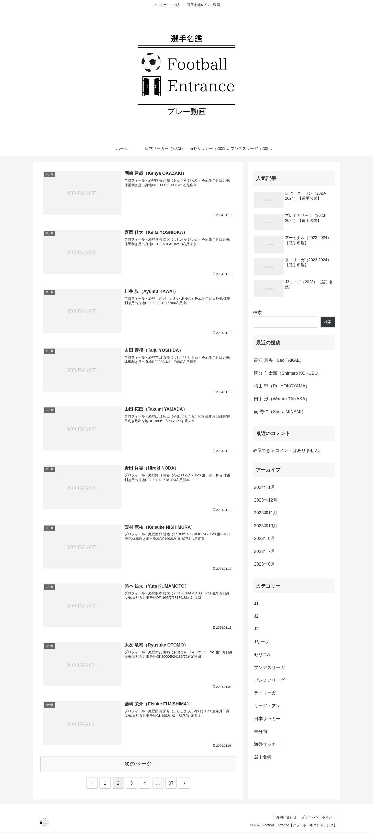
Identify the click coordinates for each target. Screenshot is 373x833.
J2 (256, 616)
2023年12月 (265, 500)
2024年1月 (264, 487)
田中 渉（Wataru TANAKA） (282, 398)
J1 (256, 603)
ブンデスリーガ (269, 667)
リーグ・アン (267, 705)
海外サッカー (267, 744)
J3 (256, 628)
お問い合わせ (285, 818)
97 (171, 783)
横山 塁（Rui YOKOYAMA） (282, 386)
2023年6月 (264, 564)
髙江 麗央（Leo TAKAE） (279, 360)
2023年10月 (265, 525)
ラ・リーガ (265, 693)
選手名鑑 (263, 757)
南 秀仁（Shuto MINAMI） (280, 411)
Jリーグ (261, 641)
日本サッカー (267, 718)
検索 (257, 312)
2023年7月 (264, 551)
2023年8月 (264, 538)
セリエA (262, 654)
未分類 (260, 731)
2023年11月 (265, 512)
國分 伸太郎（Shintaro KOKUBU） (288, 373)
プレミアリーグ (269, 680)
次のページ (138, 764)
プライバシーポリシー (318, 818)
